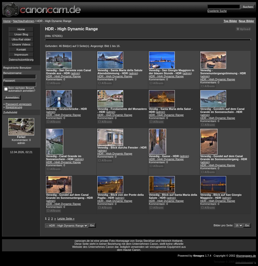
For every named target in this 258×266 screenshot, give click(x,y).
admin (75, 73)
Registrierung (14, 107)
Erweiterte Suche (217, 11)
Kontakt (21, 49)
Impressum (21, 54)
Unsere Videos (21, 44)
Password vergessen (18, 104)
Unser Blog (21, 34)
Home (7, 20)
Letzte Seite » (65, 218)
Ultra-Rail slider (21, 39)
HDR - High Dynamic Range (63, 76)
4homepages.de (246, 255)
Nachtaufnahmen (23, 20)
